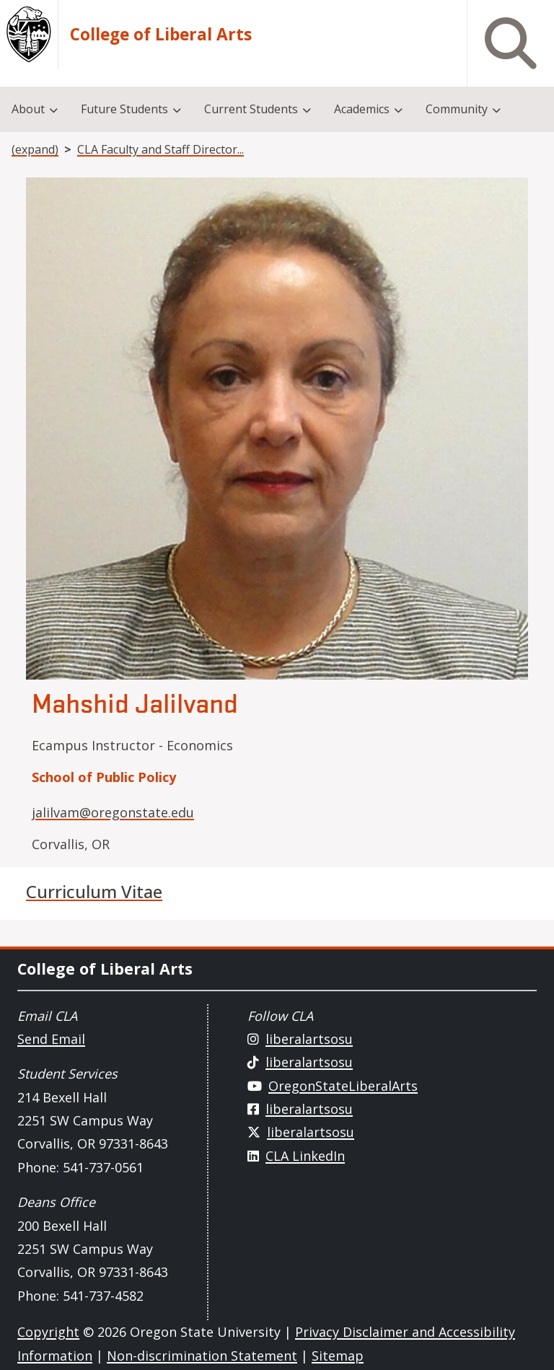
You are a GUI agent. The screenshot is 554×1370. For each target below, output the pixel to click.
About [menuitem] (28, 109)
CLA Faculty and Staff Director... (160, 149)
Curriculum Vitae (94, 891)
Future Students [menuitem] (124, 109)
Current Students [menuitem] (251, 109)
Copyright (48, 1331)
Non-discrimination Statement (202, 1355)
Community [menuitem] (457, 109)
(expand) (35, 149)
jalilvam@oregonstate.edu (113, 812)
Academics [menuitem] (362, 109)
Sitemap (338, 1355)
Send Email (51, 1039)
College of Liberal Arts (161, 35)
